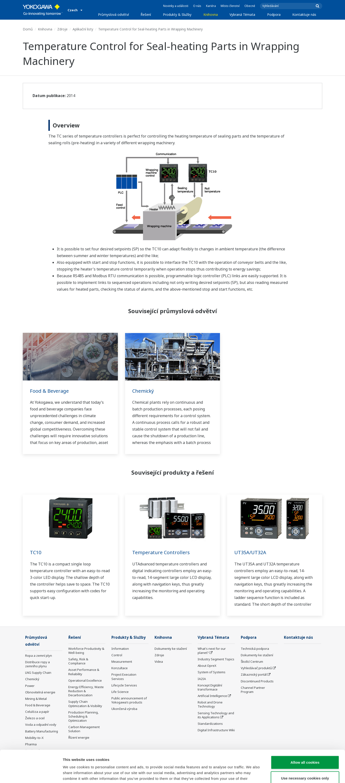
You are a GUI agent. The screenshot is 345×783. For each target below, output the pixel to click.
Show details (251, 773)
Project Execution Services (123, 676)
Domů (28, 29)
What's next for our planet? (212, 650)
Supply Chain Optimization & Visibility (85, 703)
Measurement (121, 661)
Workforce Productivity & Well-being (86, 650)
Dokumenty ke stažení (171, 648)
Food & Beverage (49, 391)
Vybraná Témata (242, 14)
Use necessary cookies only (305, 748)
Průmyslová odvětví (113, 14)
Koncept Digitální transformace (210, 687)
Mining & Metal (36, 699)
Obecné (249, 6)
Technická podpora (255, 648)
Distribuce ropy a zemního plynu (37, 664)
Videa (159, 661)
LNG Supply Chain (38, 672)
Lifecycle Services (124, 685)
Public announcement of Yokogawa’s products (129, 700)
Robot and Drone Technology (210, 704)
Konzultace (119, 668)
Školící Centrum (252, 661)
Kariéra (211, 6)
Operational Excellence (85, 680)
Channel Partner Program (253, 689)
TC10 (35, 552)
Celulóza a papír (37, 711)
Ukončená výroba (124, 709)
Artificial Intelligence (212, 696)
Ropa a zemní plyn (38, 655)
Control (116, 655)
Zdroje (62, 29)
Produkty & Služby (177, 14)
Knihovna (210, 14)
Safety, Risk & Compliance (78, 661)
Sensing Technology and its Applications (216, 715)
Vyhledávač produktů (256, 668)
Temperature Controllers (161, 552)
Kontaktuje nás (304, 14)
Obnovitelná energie (40, 692)
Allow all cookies (305, 732)
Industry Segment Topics (216, 659)
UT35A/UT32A (250, 552)
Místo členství (230, 6)
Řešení (146, 14)
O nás (197, 6)
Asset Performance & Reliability (83, 672)
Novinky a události (175, 6)
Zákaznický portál (254, 674)
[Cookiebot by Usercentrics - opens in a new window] (31, 773)
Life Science (120, 692)
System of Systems (211, 672)
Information (120, 648)
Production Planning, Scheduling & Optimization (83, 716)
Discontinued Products (257, 681)
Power (29, 686)
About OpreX (207, 665)
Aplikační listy (83, 29)
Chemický (143, 391)
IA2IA (202, 679)
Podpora (274, 14)
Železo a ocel (35, 718)
